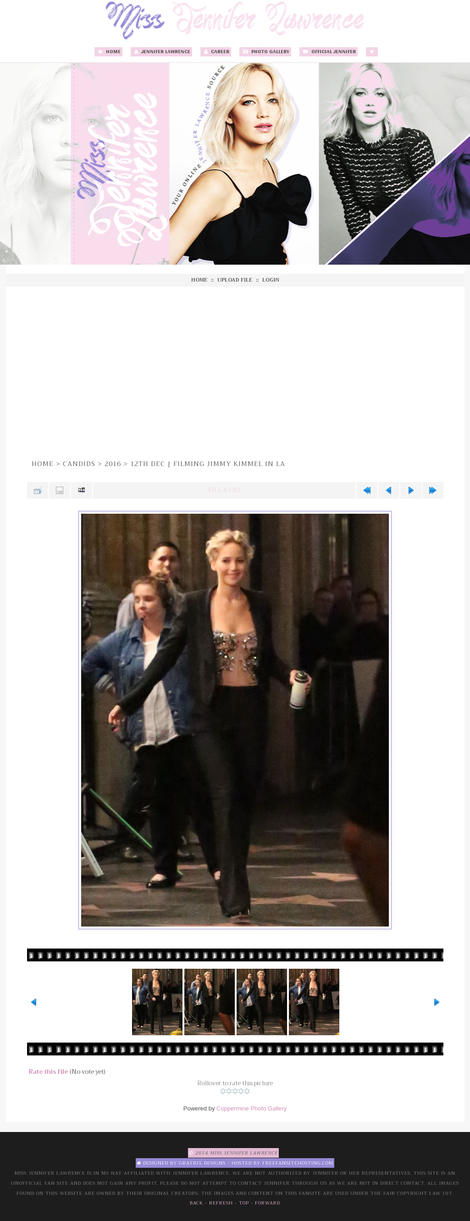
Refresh (221, 1203)
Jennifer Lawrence (161, 51)
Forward (267, 1203)
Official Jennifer (328, 51)
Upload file (234, 280)
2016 (113, 463)
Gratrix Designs (202, 1163)
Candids (79, 463)
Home (108, 51)
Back (196, 1203)
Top (244, 1203)
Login (270, 280)
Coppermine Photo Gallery (251, 1108)
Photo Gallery (265, 51)
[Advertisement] (235, 371)
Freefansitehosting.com (297, 1163)
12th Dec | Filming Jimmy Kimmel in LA (207, 463)
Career (215, 51)
